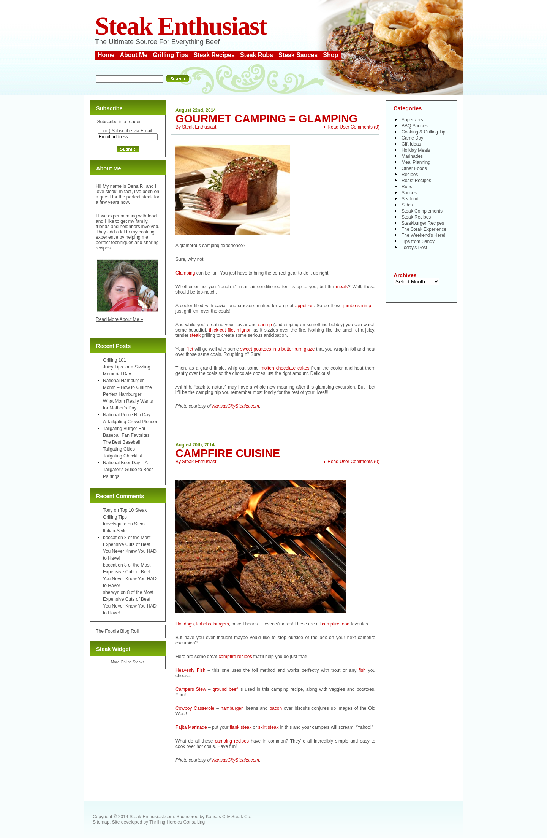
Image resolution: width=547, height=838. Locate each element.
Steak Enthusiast (181, 26)
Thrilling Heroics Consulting (177, 822)
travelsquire (114, 524)
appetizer (304, 305)
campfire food (336, 624)
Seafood (410, 199)
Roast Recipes (416, 180)
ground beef (225, 689)
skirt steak (268, 727)
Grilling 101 (114, 360)
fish (362, 670)
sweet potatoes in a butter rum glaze (277, 349)
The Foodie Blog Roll (117, 631)
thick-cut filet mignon (230, 330)
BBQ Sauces (415, 126)
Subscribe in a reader (119, 121)
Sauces (409, 192)
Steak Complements (422, 211)
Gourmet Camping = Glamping (266, 119)
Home (106, 55)
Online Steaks (132, 662)
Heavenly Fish (190, 670)
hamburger (231, 708)
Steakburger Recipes (423, 223)
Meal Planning (416, 162)
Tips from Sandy (418, 241)
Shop (330, 55)
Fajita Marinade (191, 727)
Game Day (412, 138)
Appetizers (412, 119)
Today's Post (414, 247)
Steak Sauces (298, 55)
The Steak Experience (424, 229)
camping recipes (232, 741)
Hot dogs (184, 624)
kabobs (203, 624)
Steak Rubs (256, 55)
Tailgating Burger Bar (124, 428)
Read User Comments (350, 127)
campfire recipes (235, 656)
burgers (221, 624)
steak (195, 335)
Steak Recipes (214, 55)
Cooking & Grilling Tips (424, 132)
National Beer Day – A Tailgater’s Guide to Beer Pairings (128, 469)
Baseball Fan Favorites (126, 435)
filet (189, 349)
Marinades (412, 156)
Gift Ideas (411, 144)
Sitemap (101, 822)
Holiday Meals (416, 150)
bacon (275, 708)
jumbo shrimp (357, 305)
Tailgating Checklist (122, 456)
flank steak (240, 727)
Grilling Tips (170, 55)
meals (342, 286)
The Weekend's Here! (423, 235)
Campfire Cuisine (227, 453)
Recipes (410, 174)
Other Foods (414, 168)
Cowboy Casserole (194, 708)
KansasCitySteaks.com (235, 406)
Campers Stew (190, 689)
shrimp (265, 324)
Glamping (185, 273)
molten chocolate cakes (285, 368)
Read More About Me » (119, 319)
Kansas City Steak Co (228, 816)
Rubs (407, 186)
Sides (407, 205)
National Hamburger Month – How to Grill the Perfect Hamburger (127, 387)
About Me (133, 55)
